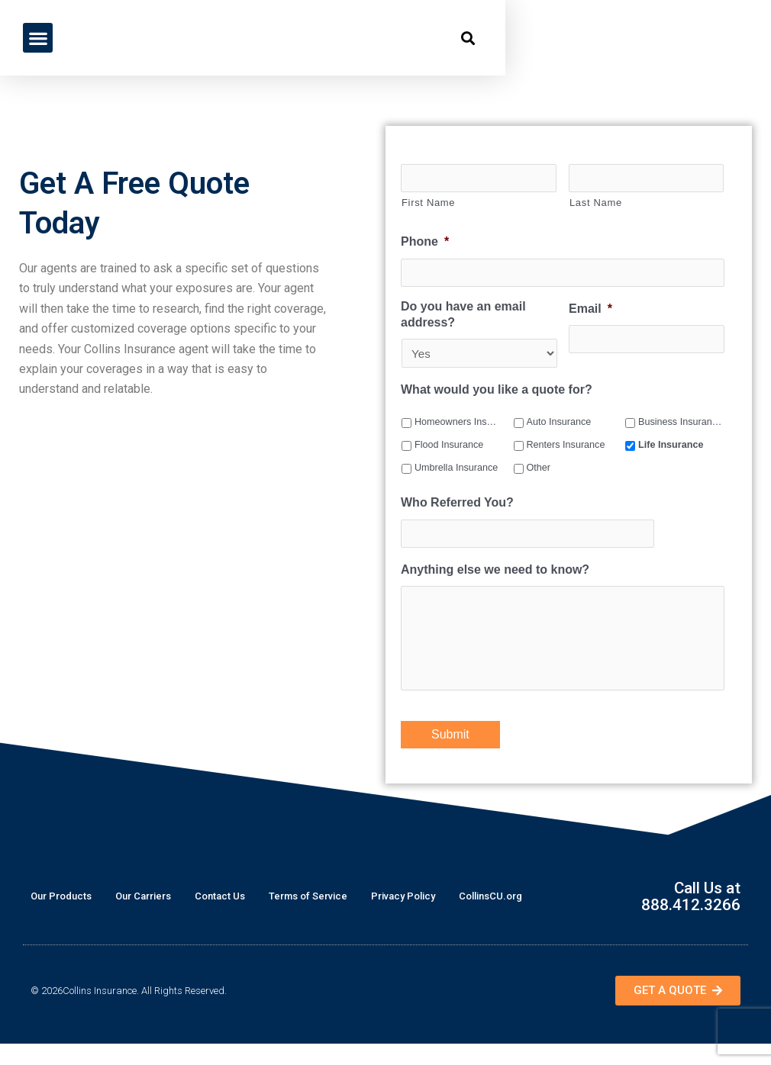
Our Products (61, 917)
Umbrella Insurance (456, 470)
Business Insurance (680, 424)
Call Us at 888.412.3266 (687, 917)
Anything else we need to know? (495, 572)
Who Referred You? (457, 504)
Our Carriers (143, 917)
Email (590, 310)
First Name (428, 203)
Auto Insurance (559, 424)
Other (539, 470)
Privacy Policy (403, 917)
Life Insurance (670, 447)
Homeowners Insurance (456, 424)
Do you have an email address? (463, 316)
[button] (38, 38)
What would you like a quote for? (496, 391)
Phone (425, 242)
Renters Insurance (566, 447)
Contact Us (220, 917)
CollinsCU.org (490, 917)
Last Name (595, 203)
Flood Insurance (449, 447)
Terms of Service (308, 917)
